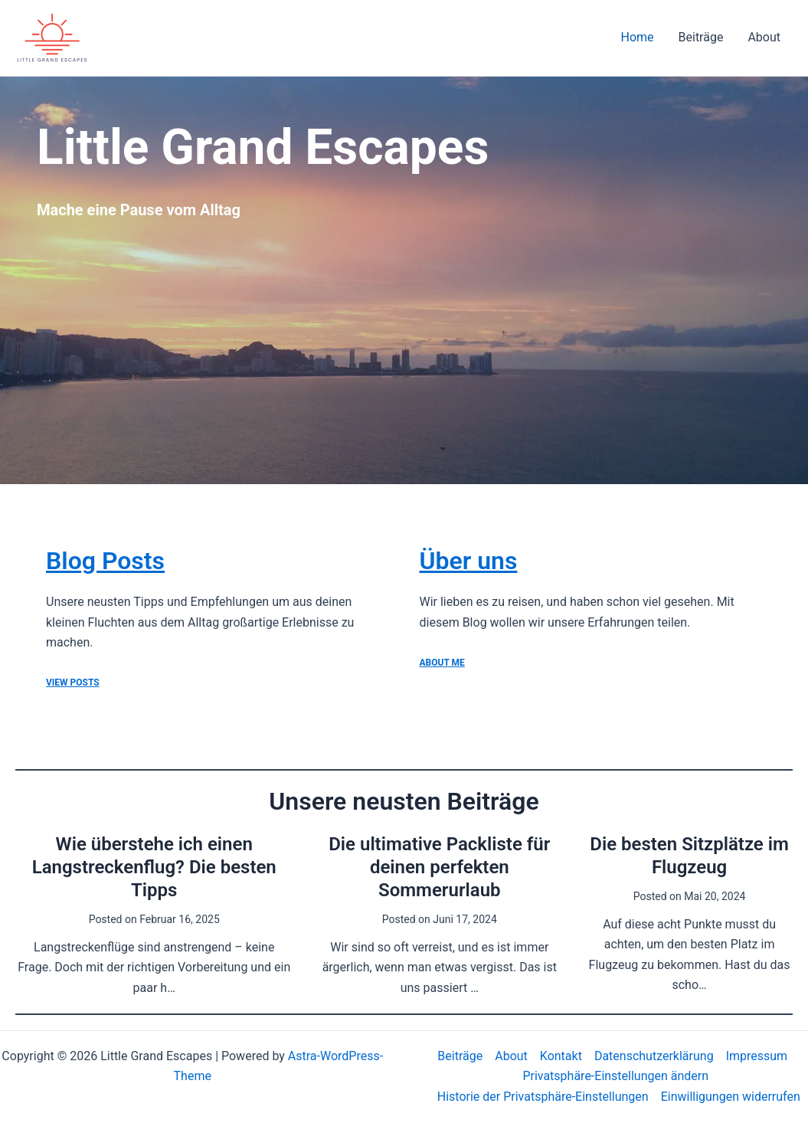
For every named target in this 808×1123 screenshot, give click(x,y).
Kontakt (561, 1056)
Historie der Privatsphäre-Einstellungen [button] (543, 1096)
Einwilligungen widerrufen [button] (730, 1096)
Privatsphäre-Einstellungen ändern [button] (615, 1076)
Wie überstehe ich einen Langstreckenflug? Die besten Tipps (154, 867)
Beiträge (701, 37)
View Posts (73, 682)
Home (636, 37)
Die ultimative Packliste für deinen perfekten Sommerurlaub (439, 867)
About (763, 37)
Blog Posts (105, 560)
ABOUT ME (442, 662)
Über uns (469, 560)
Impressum (757, 1056)
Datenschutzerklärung (654, 1056)
